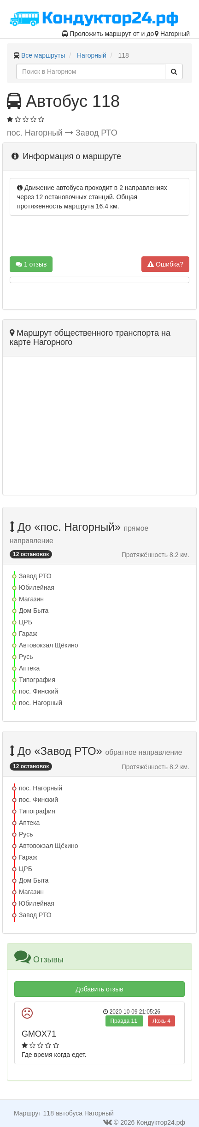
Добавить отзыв (99, 989)
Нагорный (91, 55)
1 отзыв (31, 264)
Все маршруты (43, 55)
